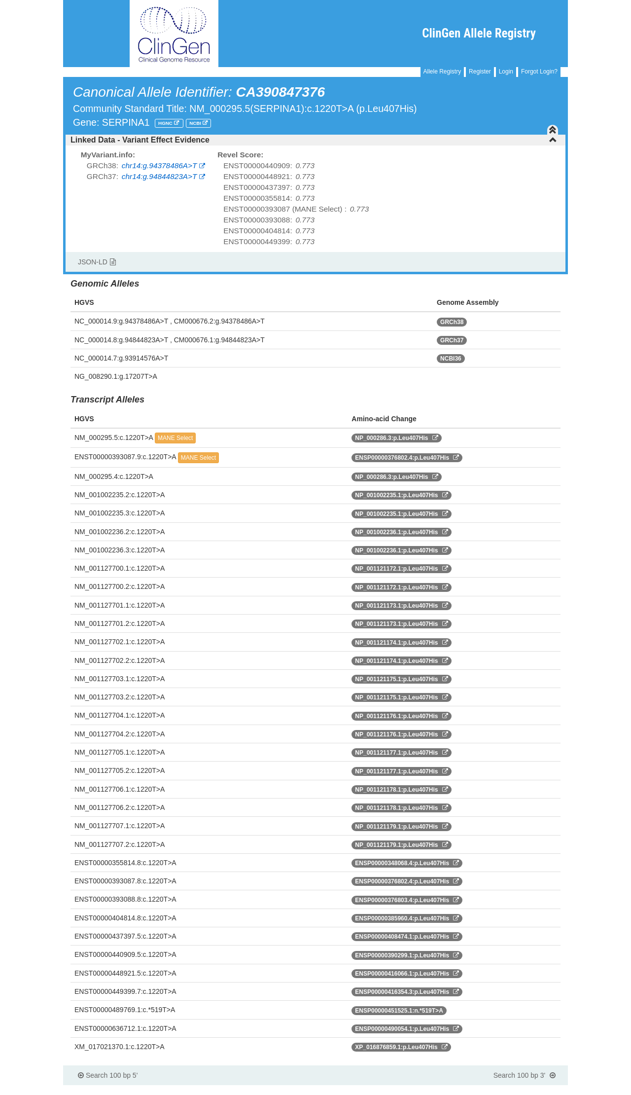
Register (480, 71)
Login (506, 71)
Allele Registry (442, 71)
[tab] (315, 140)
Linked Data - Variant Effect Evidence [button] (313, 140)
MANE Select (175, 438)
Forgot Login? (539, 71)
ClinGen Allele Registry (479, 33)
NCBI (196, 123)
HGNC (166, 123)
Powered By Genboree (520, 1090)
